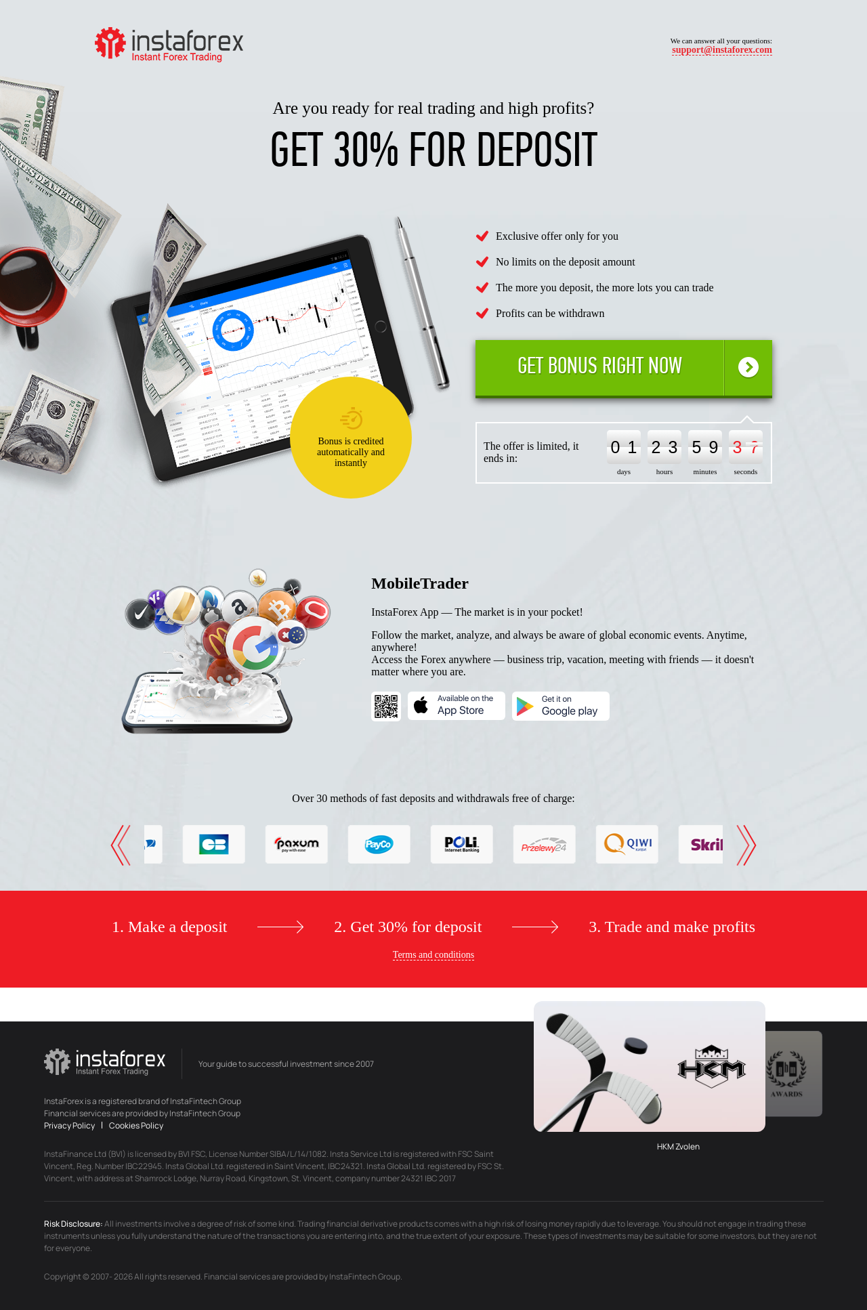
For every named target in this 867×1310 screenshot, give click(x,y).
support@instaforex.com (722, 50)
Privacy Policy (70, 1125)
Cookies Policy (136, 1125)
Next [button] (750, 845)
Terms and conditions (433, 955)
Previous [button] (117, 845)
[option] (181, 844)
